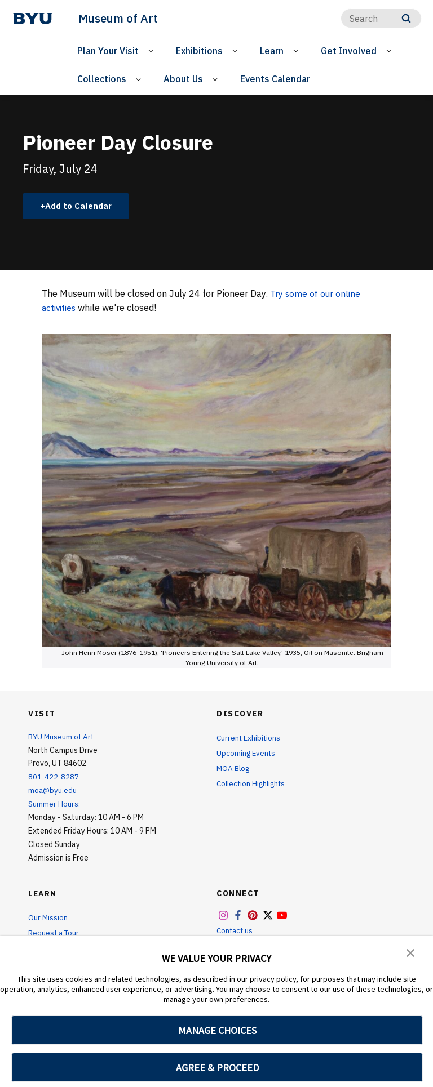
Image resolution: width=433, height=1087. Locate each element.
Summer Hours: (54, 804)
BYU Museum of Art (62, 737)
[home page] (32, 18)
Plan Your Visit (108, 50)
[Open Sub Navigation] (152, 50)
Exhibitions (199, 50)
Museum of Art (119, 18)
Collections (101, 78)
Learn (272, 50)
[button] (410, 952)
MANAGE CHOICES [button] (217, 1030)
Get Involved (349, 50)
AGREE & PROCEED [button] (217, 1067)
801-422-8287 (54, 777)
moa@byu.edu (53, 791)
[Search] (381, 18)
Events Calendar (275, 78)
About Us (183, 78)
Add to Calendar (82, 206)
